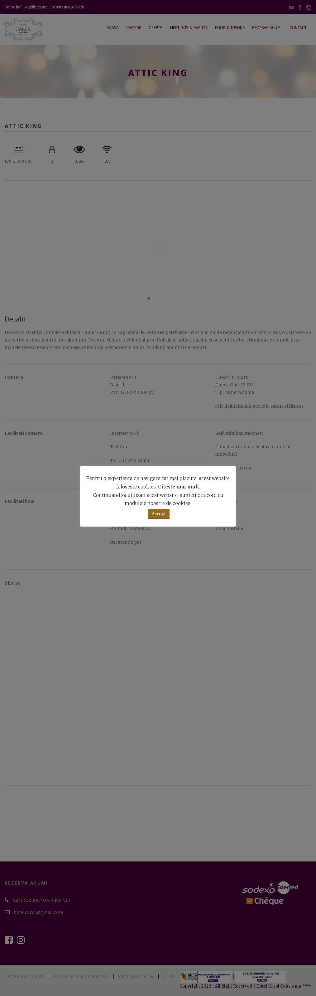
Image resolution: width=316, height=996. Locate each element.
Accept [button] (159, 514)
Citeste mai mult (178, 487)
